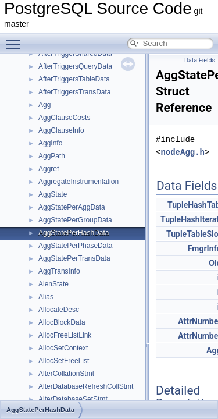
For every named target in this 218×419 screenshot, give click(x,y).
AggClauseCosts (64, 117)
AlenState (53, 284)
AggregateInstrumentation (78, 181)
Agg (44, 105)
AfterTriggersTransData (74, 92)
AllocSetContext (63, 348)
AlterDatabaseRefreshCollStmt (85, 386)
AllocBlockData (61, 322)
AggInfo (50, 143)
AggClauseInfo (61, 130)
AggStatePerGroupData (75, 220)
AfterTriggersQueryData (75, 66)
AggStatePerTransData (74, 258)
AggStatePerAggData (71, 207)
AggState (52, 194)
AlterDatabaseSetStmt (73, 399)
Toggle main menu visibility (16, 39)
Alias (45, 297)
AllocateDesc (58, 310)
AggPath (51, 156)
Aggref (48, 169)
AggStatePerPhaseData (75, 246)
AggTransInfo (59, 271)
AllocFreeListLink (64, 335)
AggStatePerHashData (73, 233)
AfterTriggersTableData (74, 79)
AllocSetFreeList (63, 361)
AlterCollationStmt (66, 374)
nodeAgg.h (182, 152)
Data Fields (199, 60)
